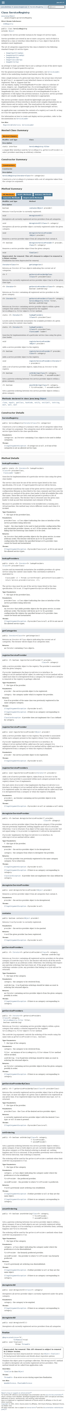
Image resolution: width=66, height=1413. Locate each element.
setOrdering (34, 373)
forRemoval (18, 1340)
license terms (31, 1407)
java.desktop (6, 7)
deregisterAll (35, 215)
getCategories (35, 265)
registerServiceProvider (39, 341)
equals (11, 402)
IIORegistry (8, 24)
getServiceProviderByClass (40, 274)
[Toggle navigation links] (3, 2)
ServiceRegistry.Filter (39, 146)
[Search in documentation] (56, 7)
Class (27, 176)
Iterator (20, 176)
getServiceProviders (38, 286)
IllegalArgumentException (15, 446)
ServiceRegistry (36, 7)
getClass (19, 402)
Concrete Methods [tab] (11, 198)
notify (37, 402)
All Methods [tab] (8, 194)
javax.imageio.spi (20, 7)
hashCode (29, 402)
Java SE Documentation (54, 1395)
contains (33, 208)
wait (4, 405)
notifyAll (46, 402)
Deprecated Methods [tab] (33, 198)
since (15, 1337)
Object (11, 31)
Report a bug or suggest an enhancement (15, 1393)
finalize (33, 253)
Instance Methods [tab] (43, 194)
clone (4, 402)
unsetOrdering (35, 385)
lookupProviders (36, 315)
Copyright (4, 1404)
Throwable (26, 1344)
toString (55, 402)
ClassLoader (34, 332)
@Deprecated (7, 1337)
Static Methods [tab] (24, 194)
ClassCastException (12, 718)
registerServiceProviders (40, 361)
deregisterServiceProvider (40, 233)
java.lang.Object (8, 16)
